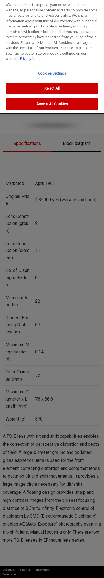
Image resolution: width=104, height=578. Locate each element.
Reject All (52, 87)
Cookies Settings (52, 71)
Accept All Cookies (52, 102)
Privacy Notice (31, 57)
